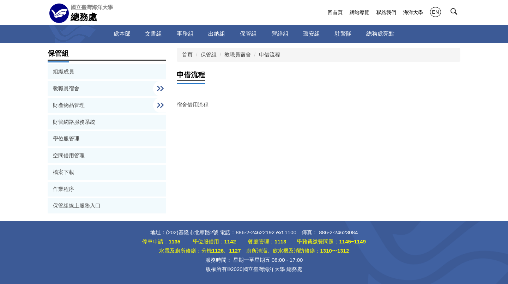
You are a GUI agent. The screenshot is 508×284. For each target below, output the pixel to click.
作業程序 (63, 189)
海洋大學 (413, 12)
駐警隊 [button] (343, 34)
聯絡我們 (386, 12)
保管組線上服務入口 (77, 206)
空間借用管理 (69, 155)
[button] (455, 13)
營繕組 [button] (280, 34)
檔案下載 (63, 172)
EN (435, 12)
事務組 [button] (185, 34)
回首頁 (335, 12)
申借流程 (269, 55)
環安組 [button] (311, 34)
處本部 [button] (122, 34)
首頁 (187, 55)
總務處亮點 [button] (380, 34)
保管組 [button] (248, 34)
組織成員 (63, 71)
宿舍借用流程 (192, 105)
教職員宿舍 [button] (67, 88)
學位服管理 (66, 138)
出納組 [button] (216, 34)
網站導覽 (359, 12)
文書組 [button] (153, 34)
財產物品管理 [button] (69, 105)
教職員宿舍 (237, 55)
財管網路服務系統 (74, 122)
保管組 (209, 55)
